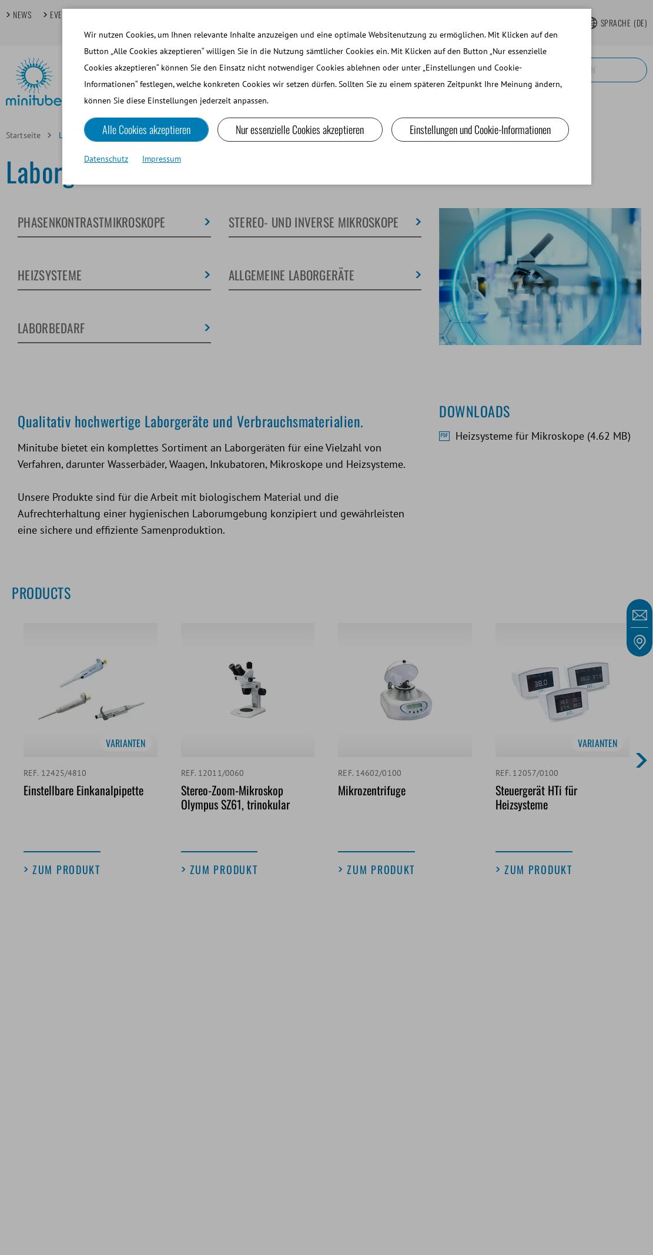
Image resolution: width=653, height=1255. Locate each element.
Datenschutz (106, 158)
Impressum (161, 158)
